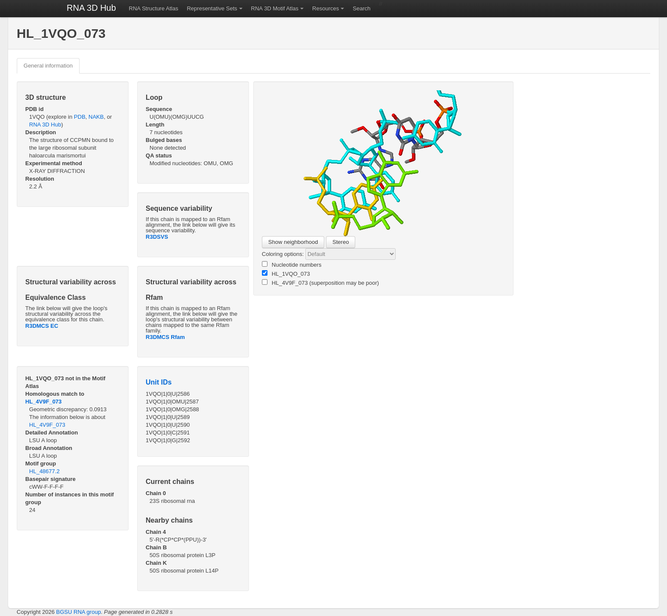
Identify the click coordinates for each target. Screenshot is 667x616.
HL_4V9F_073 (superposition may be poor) (320, 282)
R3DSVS (157, 237)
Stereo (340, 242)
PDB (80, 117)
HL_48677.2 (44, 471)
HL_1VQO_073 (286, 273)
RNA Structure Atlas (153, 8)
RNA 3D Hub (91, 7)
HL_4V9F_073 (43, 401)
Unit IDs (159, 382)
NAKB (96, 117)
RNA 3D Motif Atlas (275, 8)
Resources (325, 8)
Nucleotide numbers (292, 264)
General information (48, 65)
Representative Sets (212, 8)
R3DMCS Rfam (165, 337)
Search (361, 8)
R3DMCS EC (41, 326)
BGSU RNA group (78, 612)
